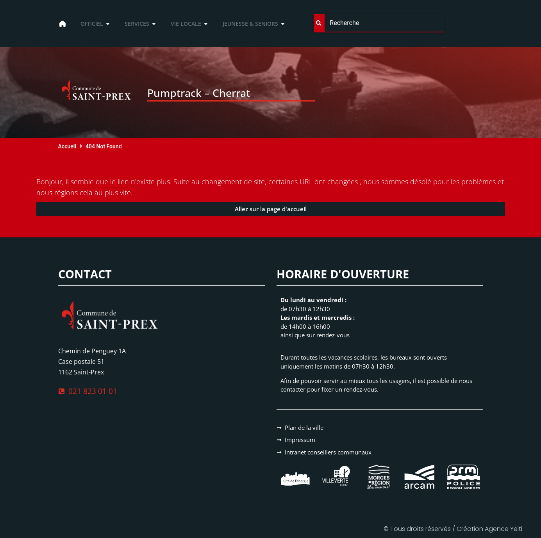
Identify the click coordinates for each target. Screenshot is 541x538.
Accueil (67, 146)
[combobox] (378, 23)
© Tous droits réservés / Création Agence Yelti (453, 528)
